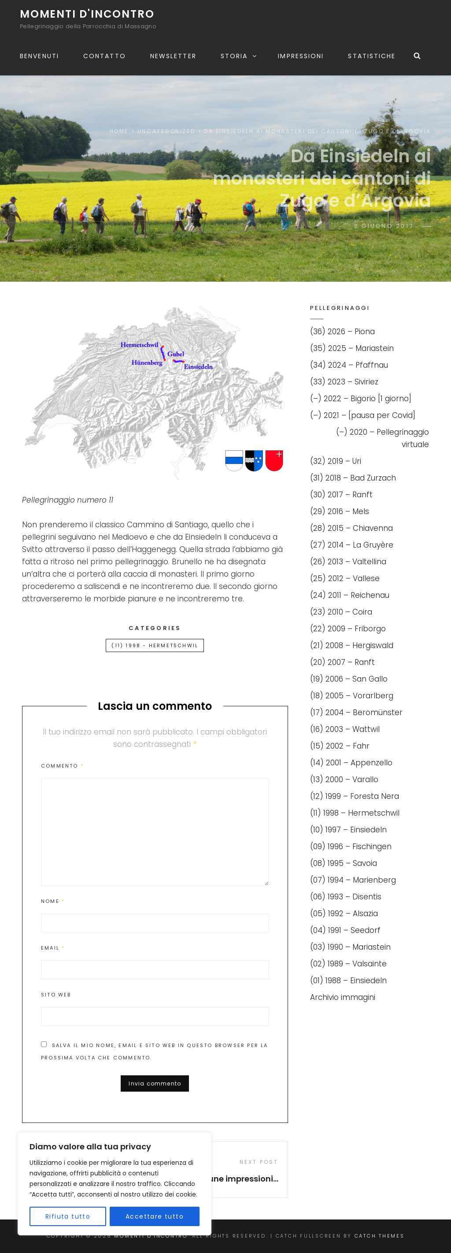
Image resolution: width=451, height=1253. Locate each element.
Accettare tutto (155, 1216)
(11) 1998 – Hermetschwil (354, 813)
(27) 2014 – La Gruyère (351, 545)
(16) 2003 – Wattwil (345, 729)
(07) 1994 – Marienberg (353, 880)
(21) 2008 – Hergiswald (351, 645)
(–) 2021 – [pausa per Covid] (362, 415)
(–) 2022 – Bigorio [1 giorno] (360, 398)
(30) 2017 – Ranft (341, 494)
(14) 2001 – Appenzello (351, 762)
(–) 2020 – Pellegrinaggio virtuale (382, 438)
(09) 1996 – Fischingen (351, 846)
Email (53, 948)
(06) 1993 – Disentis (345, 896)
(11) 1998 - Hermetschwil (154, 645)
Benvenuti (39, 56)
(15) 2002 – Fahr (340, 746)
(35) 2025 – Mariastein (352, 348)
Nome (53, 901)
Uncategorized (166, 131)
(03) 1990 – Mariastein (350, 947)
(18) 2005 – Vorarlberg (351, 695)
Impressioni (301, 56)
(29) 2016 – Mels (339, 511)
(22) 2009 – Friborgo (348, 628)
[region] (114, 1183)
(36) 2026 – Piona (342, 331)
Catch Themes (380, 1235)
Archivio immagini (342, 997)
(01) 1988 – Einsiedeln (348, 980)
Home (119, 131)
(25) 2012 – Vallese (345, 578)
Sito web (56, 995)
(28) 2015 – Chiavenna (351, 528)
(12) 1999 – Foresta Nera (354, 796)
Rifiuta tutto (67, 1216)
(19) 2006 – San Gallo (349, 679)
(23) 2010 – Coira (341, 612)
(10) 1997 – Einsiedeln (348, 829)
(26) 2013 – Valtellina (348, 561)
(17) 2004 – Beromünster (356, 712)
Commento (62, 766)
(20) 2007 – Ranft (342, 662)
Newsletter (173, 56)
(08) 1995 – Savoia (343, 863)
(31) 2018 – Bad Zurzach (353, 478)
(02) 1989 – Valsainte (348, 963)
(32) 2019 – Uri (335, 461)
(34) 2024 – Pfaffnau (349, 365)
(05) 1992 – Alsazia (344, 913)
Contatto (104, 56)
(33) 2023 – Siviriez (344, 382)
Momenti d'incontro (87, 14)
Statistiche (372, 56)
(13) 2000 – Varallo (344, 779)
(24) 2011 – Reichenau (349, 595)
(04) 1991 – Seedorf (345, 930)
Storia (239, 56)
